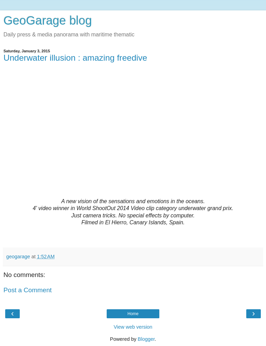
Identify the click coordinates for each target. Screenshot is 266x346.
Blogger (146, 339)
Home (133, 313)
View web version (133, 327)
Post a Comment (27, 290)
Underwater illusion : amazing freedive (75, 57)
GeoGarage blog (47, 20)
